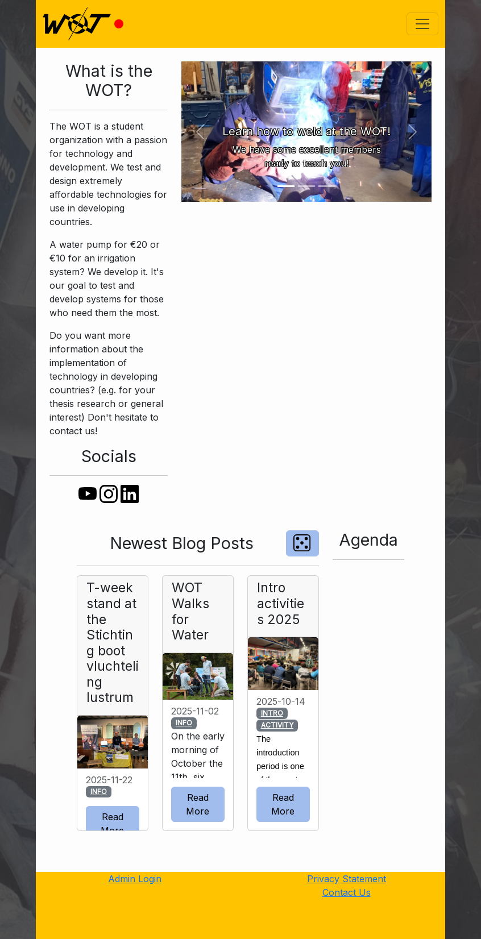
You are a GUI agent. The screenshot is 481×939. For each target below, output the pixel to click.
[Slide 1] (286, 186)
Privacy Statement (346, 878)
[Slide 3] (326, 186)
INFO (98, 791)
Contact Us (346, 892)
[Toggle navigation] (422, 24)
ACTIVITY (277, 725)
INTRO (272, 713)
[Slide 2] (306, 186)
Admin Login (134, 878)
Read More (112, 823)
